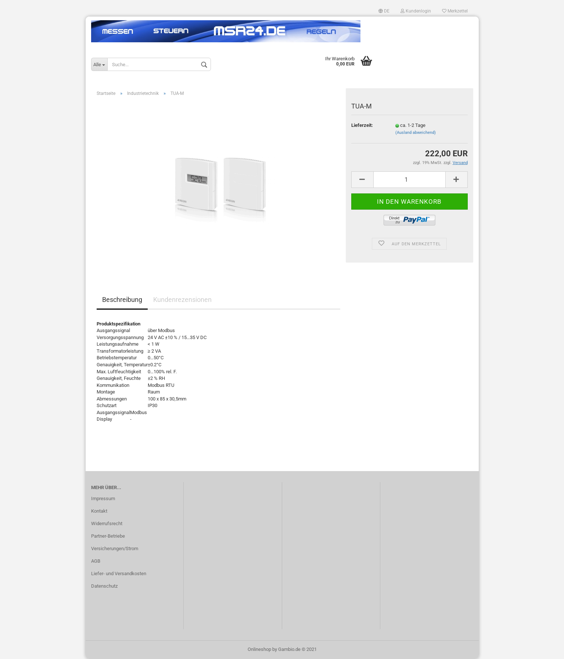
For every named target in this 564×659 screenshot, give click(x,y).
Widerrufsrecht (106, 523)
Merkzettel (455, 11)
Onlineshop (259, 649)
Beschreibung (122, 299)
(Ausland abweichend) (415, 132)
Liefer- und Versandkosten (118, 573)
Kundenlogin (415, 11)
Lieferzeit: (362, 125)
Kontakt (99, 511)
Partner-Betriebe (108, 536)
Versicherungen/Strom (114, 548)
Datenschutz (104, 586)
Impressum (103, 498)
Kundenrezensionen (182, 299)
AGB (95, 561)
